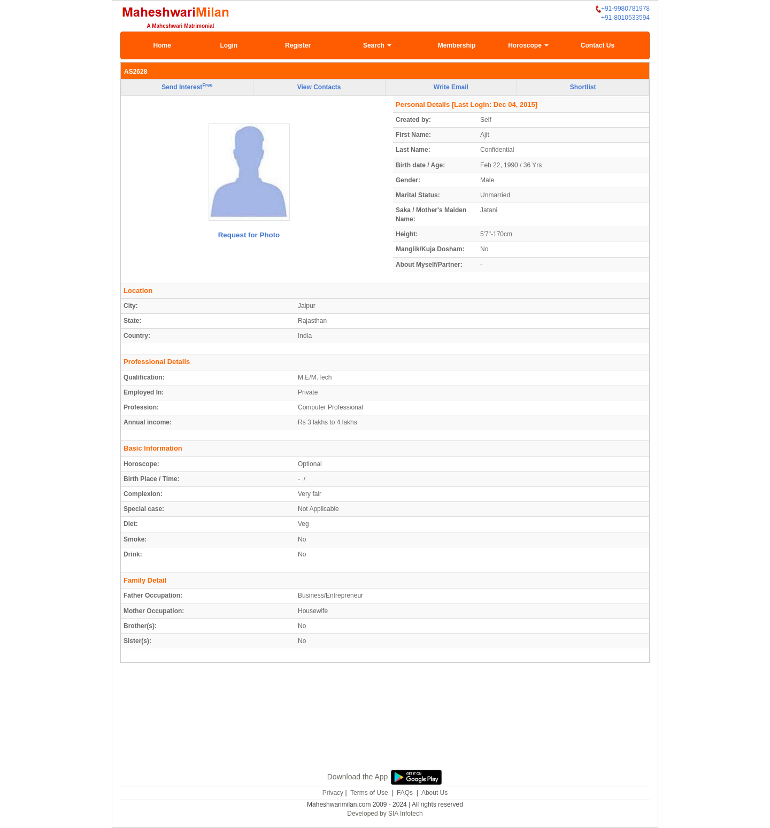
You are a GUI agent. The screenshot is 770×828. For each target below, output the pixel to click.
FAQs (405, 792)
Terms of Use (369, 792)
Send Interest (186, 86)
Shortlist (583, 87)
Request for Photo (249, 235)
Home (162, 45)
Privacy (332, 792)
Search (377, 45)
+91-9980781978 (623, 9)
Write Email (451, 87)
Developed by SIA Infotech (384, 813)
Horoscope (528, 45)
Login (228, 45)
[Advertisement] (385, 714)
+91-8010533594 (625, 17)
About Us (434, 792)
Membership (457, 45)
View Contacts (319, 87)
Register (298, 45)
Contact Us (597, 45)
